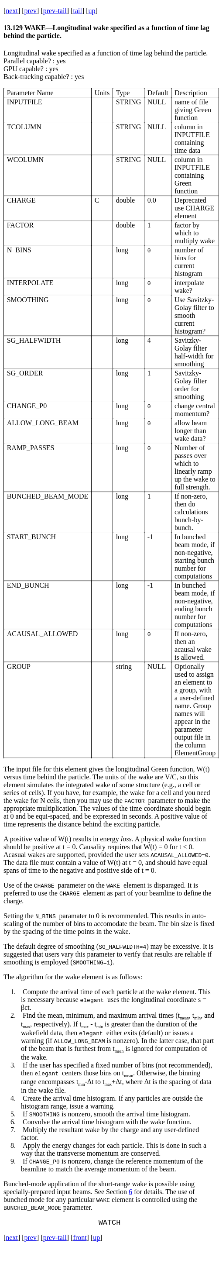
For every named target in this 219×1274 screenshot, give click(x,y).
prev (30, 10)
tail (77, 10)
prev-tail (55, 10)
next (12, 10)
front (79, 1239)
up (92, 10)
